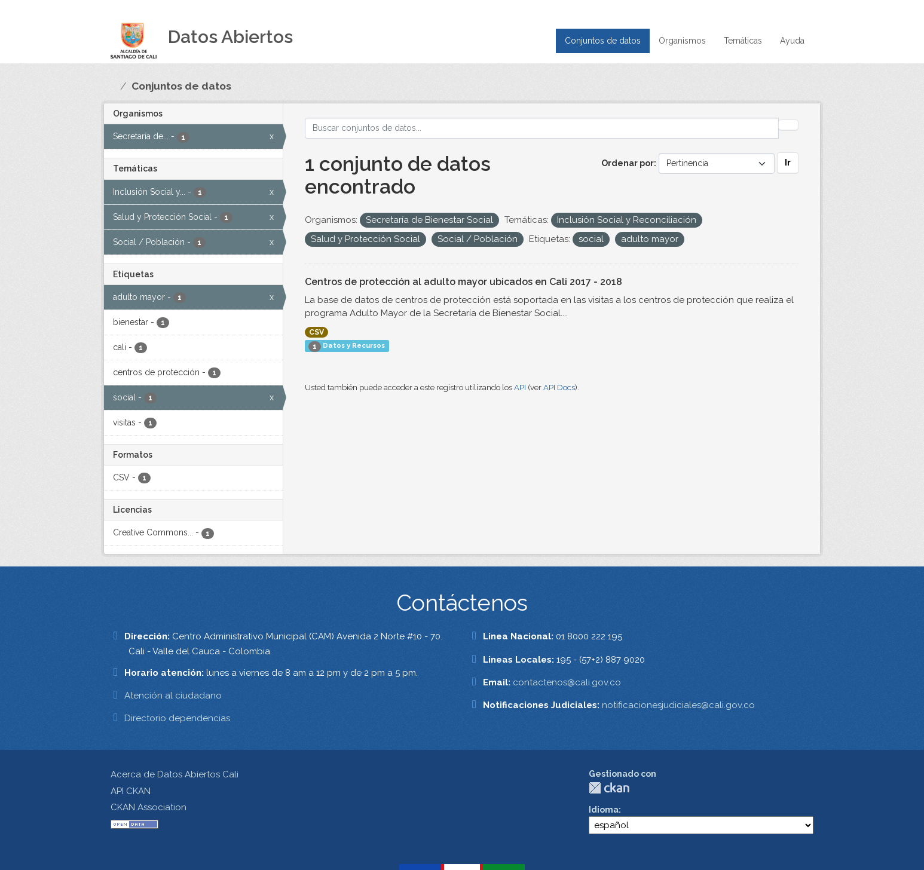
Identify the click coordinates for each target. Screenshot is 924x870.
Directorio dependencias (177, 718)
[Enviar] (788, 125)
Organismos (682, 40)
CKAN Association (148, 807)
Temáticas (743, 40)
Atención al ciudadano (173, 695)
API (520, 387)
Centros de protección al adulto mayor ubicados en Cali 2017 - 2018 (463, 281)
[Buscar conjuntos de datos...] (542, 128)
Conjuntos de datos (603, 40)
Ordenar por (627, 163)
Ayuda (792, 40)
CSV (316, 332)
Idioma (604, 809)
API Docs (559, 387)
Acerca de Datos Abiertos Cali (174, 774)
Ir (788, 162)
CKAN (609, 788)
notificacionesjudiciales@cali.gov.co (678, 705)
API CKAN (131, 791)
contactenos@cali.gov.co (567, 682)
